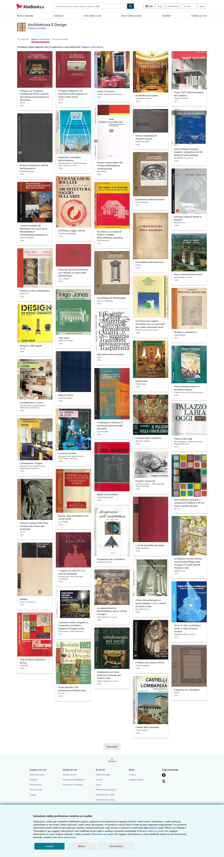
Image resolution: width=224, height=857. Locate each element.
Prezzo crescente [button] (60, 39)
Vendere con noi (199, 15)
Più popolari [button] (23, 39)
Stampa (99, 779)
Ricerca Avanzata (25, 15)
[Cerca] (130, 6)
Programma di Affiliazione (73, 779)
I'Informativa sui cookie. (102, 834)
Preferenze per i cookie (105, 795)
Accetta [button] (49, 846)
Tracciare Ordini (36, 789)
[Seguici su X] (164, 781)
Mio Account (173, 6)
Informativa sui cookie (105, 800)
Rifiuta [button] (81, 846)
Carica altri (112, 746)
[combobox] (90, 6)
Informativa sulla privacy (106, 789)
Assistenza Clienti (136, 779)
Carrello (33, 795)
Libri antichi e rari (92, 15)
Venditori (166, 15)
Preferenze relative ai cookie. (150, 831)
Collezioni (58, 15)
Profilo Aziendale (103, 774)
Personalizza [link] (116, 846)
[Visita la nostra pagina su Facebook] (164, 775)
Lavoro (98, 784)
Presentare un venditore (72, 784)
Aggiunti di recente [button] (40, 39)
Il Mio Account (36, 784)
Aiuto (201, 6)
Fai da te (132, 774)
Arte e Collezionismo (131, 15)
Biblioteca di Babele (38, 28)
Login (160, 6)
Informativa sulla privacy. (64, 837)
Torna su (112, 761)
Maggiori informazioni (92, 47)
